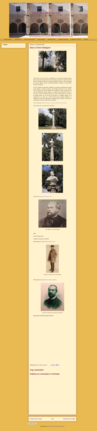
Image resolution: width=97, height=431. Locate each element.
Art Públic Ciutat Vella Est (46, 315)
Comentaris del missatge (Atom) (56, 426)
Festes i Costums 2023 (29, 39)
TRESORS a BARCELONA (46, 13)
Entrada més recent (36, 419)
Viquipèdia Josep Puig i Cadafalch (49, 279)
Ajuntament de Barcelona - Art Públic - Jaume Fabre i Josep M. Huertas (53, 102)
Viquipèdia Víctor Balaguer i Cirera (45, 196)
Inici (52, 419)
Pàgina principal (8, 39)
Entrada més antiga (69, 419)
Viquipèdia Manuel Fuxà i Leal (48, 241)
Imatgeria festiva (51, 39)
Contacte (86, 39)
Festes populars (41, 39)
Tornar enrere (32, 423)
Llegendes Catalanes (63, 39)
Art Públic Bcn (18, 39)
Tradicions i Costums (76, 39)
